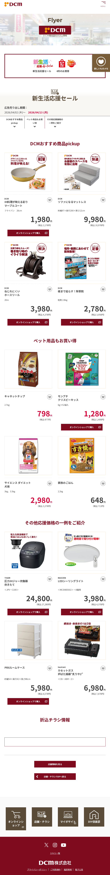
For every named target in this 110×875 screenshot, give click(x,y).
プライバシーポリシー (37, 869)
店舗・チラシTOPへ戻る (55, 776)
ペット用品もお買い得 (35, 121)
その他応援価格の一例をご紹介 (55, 121)
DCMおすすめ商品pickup (14, 121)
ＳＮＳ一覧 (55, 853)
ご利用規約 (55, 869)
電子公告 (79, 869)
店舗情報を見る (55, 764)
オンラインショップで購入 (28, 233)
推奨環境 (68, 869)
